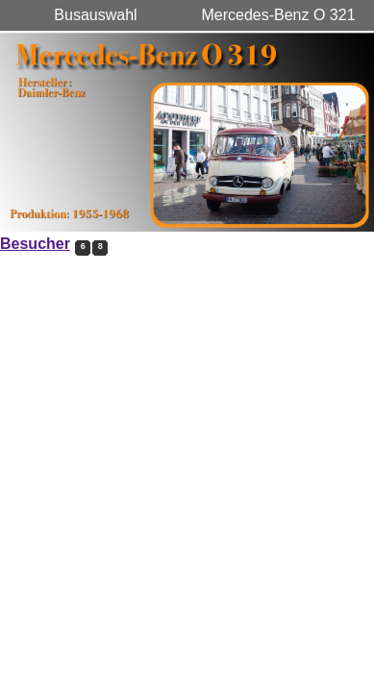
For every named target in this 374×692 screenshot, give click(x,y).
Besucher (35, 243)
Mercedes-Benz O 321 (278, 15)
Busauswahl (95, 15)
